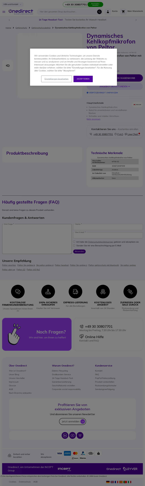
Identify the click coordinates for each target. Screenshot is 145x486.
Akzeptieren (83, 79)
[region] (73, 67)
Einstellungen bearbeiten (57, 79)
